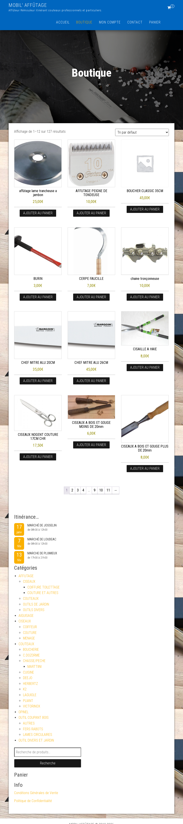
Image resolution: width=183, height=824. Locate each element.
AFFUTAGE (26, 576)
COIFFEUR (30, 627)
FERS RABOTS (33, 729)
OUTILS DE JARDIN (36, 604)
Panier (155, 22)
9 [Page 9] (94, 490)
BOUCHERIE (31, 649)
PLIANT (28, 701)
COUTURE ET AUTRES (42, 593)
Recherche (47, 763)
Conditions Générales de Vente (36, 793)
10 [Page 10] (101, 490)
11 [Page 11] (108, 490)
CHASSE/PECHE (34, 661)
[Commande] (142, 132)
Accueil (63, 22)
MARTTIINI (34, 666)
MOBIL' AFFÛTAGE (28, 5)
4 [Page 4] (83, 490)
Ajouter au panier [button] (38, 213)
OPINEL (24, 712)
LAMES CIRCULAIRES (37, 734)
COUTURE (30, 633)
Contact (135, 22)
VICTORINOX (31, 706)
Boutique (84, 22)
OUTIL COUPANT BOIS (34, 717)
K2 (25, 689)
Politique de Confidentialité (33, 801)
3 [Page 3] (78, 490)
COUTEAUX (31, 598)
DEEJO (27, 678)
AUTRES (29, 723)
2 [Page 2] (72, 490)
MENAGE (29, 638)
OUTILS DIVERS (33, 610)
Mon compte (110, 22)
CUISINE (28, 672)
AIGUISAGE (26, 616)
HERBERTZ (30, 684)
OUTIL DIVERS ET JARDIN (36, 740)
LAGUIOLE (29, 695)
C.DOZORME (31, 655)
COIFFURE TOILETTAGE (43, 587)
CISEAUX (29, 581)
